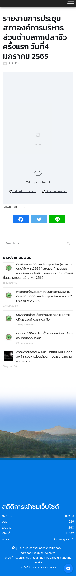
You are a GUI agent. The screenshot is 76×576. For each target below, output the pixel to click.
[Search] (68, 243)
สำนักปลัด (13, 63)
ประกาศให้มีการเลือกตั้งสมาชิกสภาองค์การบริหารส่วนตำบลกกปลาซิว (43, 317)
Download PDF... (14, 207)
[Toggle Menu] (70, 3)
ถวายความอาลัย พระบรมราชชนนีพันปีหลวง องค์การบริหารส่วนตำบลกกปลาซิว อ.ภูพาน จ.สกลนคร (44, 356)
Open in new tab (54, 191)
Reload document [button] (22, 191)
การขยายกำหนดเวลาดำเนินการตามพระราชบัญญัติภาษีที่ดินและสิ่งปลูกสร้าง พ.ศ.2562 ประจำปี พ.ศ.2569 (44, 296)
